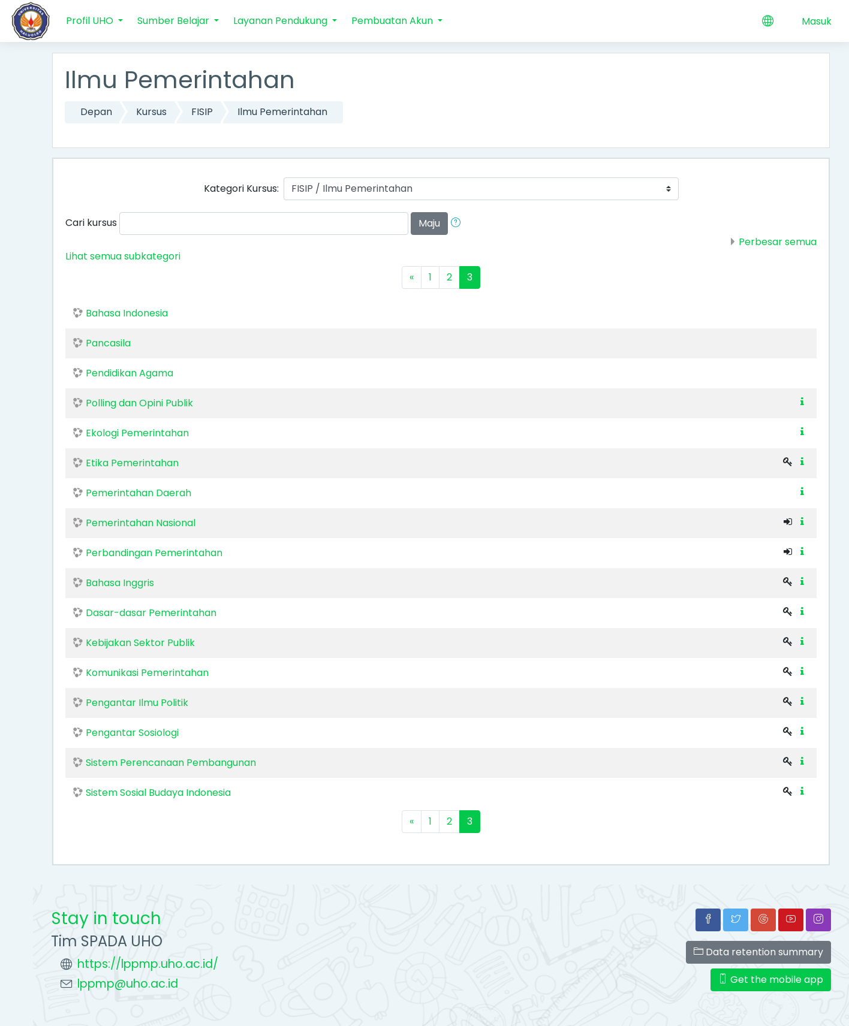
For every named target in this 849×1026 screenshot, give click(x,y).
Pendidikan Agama (129, 373)
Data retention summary (758, 952)
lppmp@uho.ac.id (127, 984)
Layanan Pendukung (281, 21)
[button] (458, 223)
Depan (96, 112)
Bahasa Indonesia (127, 313)
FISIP (202, 112)
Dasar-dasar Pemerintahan (151, 613)
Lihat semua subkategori (122, 256)
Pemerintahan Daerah (138, 493)
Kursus (151, 112)
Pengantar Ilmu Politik (137, 703)
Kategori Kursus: (241, 188)
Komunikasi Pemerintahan (147, 673)
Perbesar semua (778, 242)
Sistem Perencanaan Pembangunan (171, 763)
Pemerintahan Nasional (140, 523)
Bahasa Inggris (120, 583)
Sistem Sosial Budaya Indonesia (158, 792)
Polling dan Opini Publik (139, 403)
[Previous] (412, 277)
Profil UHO (91, 21)
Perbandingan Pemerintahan (154, 553)
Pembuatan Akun (393, 21)
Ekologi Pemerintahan (137, 433)
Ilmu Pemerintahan (282, 112)
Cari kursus (91, 223)
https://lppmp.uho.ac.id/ (147, 964)
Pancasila (108, 343)
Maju (429, 223)
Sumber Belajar (174, 21)
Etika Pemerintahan (132, 463)
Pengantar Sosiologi (132, 733)
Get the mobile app (770, 979)
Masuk (817, 21)
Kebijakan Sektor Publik (140, 643)
